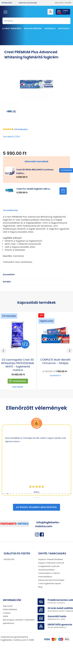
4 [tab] (10, 493)
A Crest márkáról (12, 28)
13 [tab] (36, 493)
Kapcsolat (64, 28)
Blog (40, 587)
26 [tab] (35, 497)
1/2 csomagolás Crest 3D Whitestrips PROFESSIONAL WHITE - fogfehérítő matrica (17, 365)
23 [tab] (65, 493)
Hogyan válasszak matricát (51, 562)
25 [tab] (71, 493)
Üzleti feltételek (10, 609)
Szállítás (59, 3)
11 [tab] (30, 493)
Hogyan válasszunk (28, 3)
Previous (3, 351)
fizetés (68, 3)
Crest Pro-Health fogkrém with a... (33, 188)
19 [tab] (53, 493)
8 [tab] (22, 493)
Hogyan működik (33, 28)
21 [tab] (59, 493)
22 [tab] (62, 493)
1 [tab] (2, 493)
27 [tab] (38, 497)
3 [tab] (7, 493)
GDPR (5, 616)
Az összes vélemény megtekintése (36, 507)
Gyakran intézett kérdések (50, 559)
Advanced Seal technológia (51, 580)
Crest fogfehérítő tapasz (49, 583)
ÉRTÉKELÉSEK (7, 3)
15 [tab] (42, 493)
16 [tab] (45, 493)
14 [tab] (39, 493)
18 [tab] (51, 493)
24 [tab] (68, 493)
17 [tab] (48, 493)
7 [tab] (19, 493)
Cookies (6, 613)
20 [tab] (56, 493)
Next (69, 351)
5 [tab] (13, 493)
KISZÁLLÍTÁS (9, 559)
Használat (50, 28)
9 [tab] (25, 493)
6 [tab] (16, 493)
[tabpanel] (36, 460)
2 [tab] (4, 493)
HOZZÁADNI (63, 191)
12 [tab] (33, 493)
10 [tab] (27, 493)
